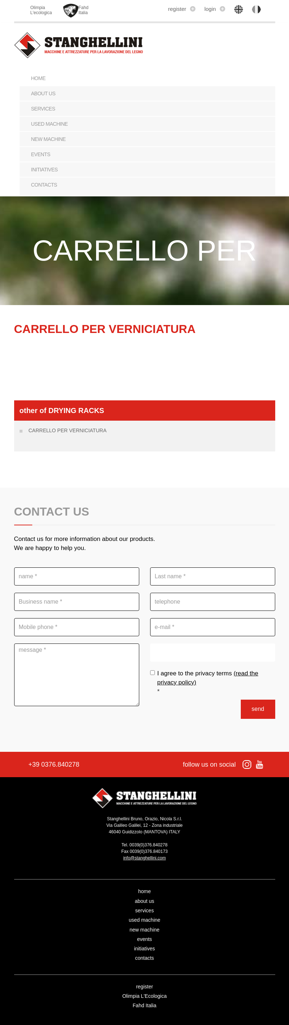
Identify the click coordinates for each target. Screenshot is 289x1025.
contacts (44, 185)
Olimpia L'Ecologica (144, 996)
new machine (48, 139)
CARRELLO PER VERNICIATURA (68, 430)
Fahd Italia (144, 1005)
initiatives (44, 169)
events (40, 154)
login (215, 9)
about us (43, 93)
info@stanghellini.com (144, 858)
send (258, 709)
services (43, 109)
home (144, 891)
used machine (49, 124)
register (181, 9)
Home (38, 78)
